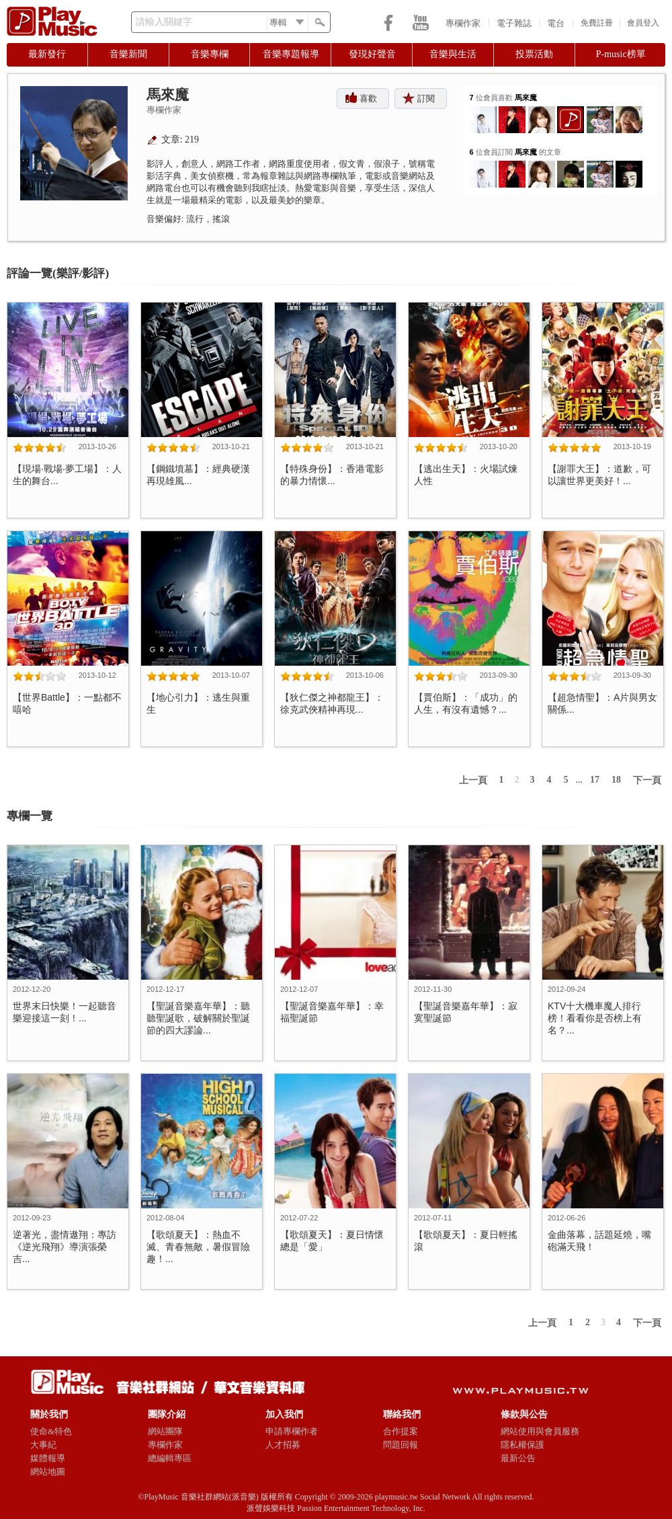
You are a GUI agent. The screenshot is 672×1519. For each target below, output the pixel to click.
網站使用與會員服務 (540, 1431)
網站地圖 (47, 1472)
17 (594, 780)
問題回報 (400, 1445)
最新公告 (518, 1458)
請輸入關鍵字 (164, 22)
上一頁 (473, 780)
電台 (555, 23)
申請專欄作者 (291, 1431)
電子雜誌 (514, 23)
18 (616, 780)
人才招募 (282, 1445)
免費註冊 (597, 23)
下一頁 (647, 780)
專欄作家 (463, 23)
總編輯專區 (170, 1458)
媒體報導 (47, 1458)
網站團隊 (165, 1431)
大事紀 (43, 1445)
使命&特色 (51, 1431)
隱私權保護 (522, 1445)
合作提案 (400, 1431)
